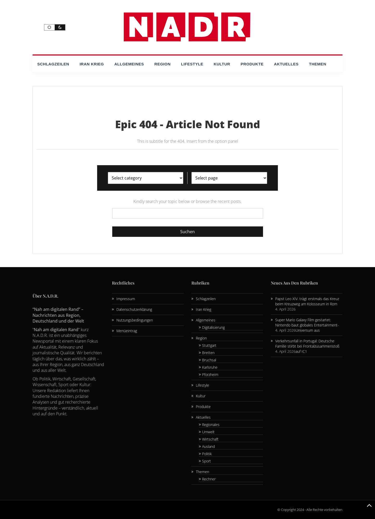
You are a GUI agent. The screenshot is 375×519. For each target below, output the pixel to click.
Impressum (125, 298)
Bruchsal (209, 359)
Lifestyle (192, 64)
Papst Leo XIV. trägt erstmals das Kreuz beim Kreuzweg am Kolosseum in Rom (307, 301)
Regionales (211, 424)
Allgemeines (129, 64)
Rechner (209, 479)
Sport (206, 461)
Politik (207, 453)
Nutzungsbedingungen (134, 320)
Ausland (208, 446)
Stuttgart (209, 345)
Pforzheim (210, 374)
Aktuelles (286, 64)
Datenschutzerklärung (134, 309)
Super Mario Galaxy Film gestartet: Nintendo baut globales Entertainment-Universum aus (307, 325)
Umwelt (208, 431)
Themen (317, 64)
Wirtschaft (210, 439)
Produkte (252, 64)
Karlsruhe (209, 367)
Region (162, 64)
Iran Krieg (92, 64)
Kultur (222, 64)
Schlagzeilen (53, 64)
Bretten (208, 352)
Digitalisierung (213, 327)
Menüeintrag (126, 330)
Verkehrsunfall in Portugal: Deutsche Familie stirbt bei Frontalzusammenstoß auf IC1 (307, 346)
